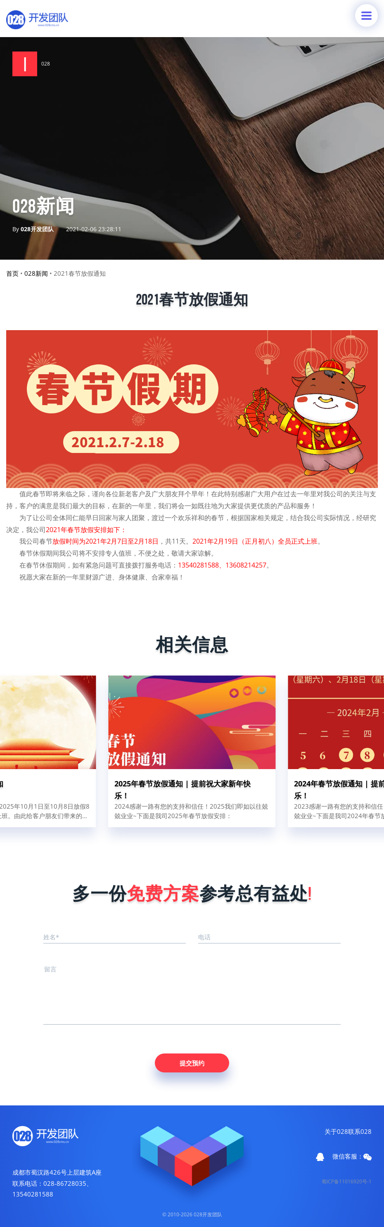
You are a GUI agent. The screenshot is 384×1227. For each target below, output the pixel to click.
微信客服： (352, 1156)
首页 (12, 273)
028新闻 (36, 273)
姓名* (51, 937)
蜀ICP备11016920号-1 (347, 1181)
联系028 (360, 1131)
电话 (204, 937)
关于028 (336, 1131)
